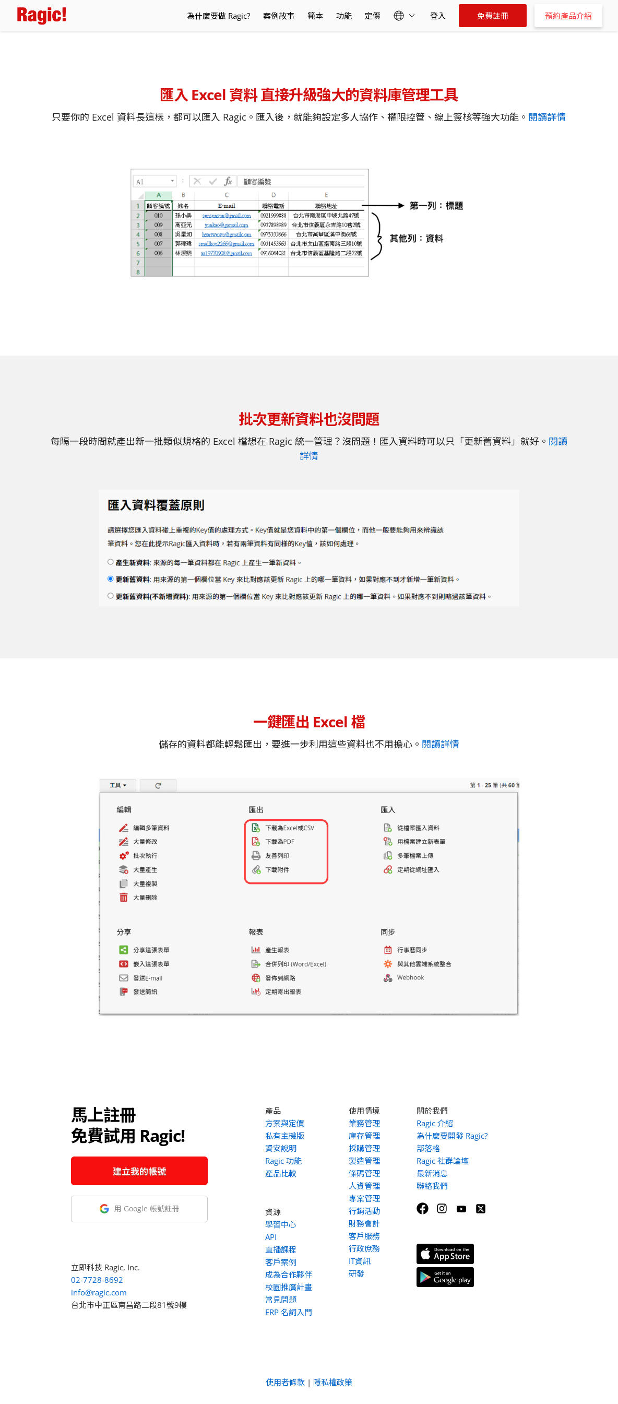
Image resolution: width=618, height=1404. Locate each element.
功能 (344, 15)
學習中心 (280, 1224)
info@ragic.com (99, 1292)
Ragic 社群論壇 (443, 1160)
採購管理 (364, 1148)
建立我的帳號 (139, 1171)
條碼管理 (364, 1173)
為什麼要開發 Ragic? (452, 1135)
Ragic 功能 (283, 1160)
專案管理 (364, 1198)
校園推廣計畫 (288, 1287)
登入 (438, 15)
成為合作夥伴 (288, 1274)
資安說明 (280, 1148)
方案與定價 (284, 1123)
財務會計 (364, 1223)
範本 (315, 15)
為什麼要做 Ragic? (218, 15)
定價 (373, 15)
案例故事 (278, 15)
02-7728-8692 (97, 1280)
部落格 (428, 1148)
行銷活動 (364, 1211)
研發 (356, 1273)
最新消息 (432, 1173)
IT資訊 (360, 1261)
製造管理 (364, 1160)
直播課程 (280, 1249)
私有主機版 (284, 1135)
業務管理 (364, 1123)
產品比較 (280, 1173)
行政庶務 (364, 1248)
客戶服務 (364, 1236)
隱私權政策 (332, 1382)
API (271, 1237)
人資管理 (364, 1186)
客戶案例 (280, 1262)
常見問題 (280, 1299)
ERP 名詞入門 (288, 1312)
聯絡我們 (432, 1186)
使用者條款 (285, 1382)
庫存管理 (364, 1135)
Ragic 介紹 (435, 1123)
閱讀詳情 (547, 117)
